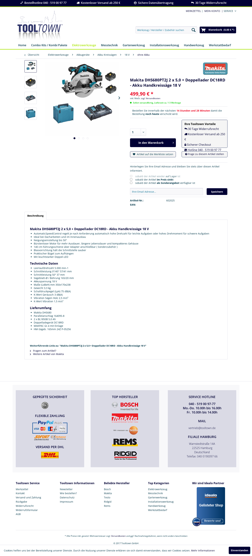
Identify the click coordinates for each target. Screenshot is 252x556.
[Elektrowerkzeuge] (84, 45)
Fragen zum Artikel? (43, 350)
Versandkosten (118, 535)
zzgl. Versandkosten (150, 98)
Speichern (217, 191)
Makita (108, 493)
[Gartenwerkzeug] (133, 45)
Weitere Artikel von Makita (47, 354)
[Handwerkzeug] (193, 45)
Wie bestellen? (68, 493)
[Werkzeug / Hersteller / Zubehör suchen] (166, 29)
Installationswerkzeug (161, 501)
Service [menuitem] (228, 11)
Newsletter (66, 489)
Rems (107, 505)
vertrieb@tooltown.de (202, 428)
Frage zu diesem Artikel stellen (204, 154)
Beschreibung (35, 215)
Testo (107, 497)
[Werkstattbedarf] (219, 45)
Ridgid (107, 501)
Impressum (66, 501)
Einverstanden (239, 550)
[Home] (22, 45)
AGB (18, 514)
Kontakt (20, 493)
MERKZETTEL (193, 11)
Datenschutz (67, 497)
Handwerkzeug (157, 505)
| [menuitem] (194, 11)
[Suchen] (193, 29)
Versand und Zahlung (28, 497)
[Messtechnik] (109, 45)
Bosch (107, 489)
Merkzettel (22, 489)
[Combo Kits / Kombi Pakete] (49, 45)
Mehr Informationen (203, 550)
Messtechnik (155, 493)
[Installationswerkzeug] (164, 45)
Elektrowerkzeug (157, 489)
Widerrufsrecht (25, 505)
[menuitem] (213, 11)
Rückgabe (21, 501)
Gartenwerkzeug (157, 497)
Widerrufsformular (27, 510)
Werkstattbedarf (157, 510)
